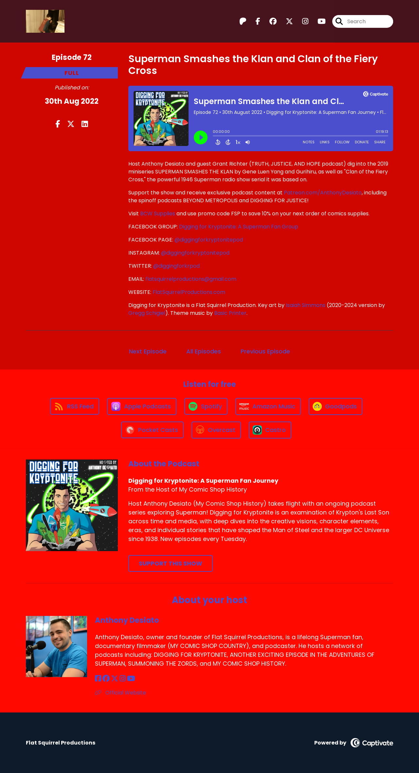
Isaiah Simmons (305, 305)
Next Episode (148, 351)
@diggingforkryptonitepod (208, 239)
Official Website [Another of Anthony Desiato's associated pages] (120, 692)
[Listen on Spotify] (206, 406)
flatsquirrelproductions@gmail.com (190, 279)
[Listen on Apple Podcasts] (141, 406)
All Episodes (203, 351)
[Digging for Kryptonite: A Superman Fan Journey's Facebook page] (254, 21)
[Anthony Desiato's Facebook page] (98, 679)
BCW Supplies (157, 213)
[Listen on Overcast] (216, 430)
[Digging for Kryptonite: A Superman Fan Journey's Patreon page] (242, 21)
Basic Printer (230, 313)
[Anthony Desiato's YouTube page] (131, 679)
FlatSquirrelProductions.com (189, 292)
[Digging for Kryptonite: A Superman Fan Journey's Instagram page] (301, 21)
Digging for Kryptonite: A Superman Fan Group (238, 226)
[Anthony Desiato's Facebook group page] (106, 679)
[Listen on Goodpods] (335, 406)
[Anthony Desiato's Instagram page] (122, 679)
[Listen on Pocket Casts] (152, 430)
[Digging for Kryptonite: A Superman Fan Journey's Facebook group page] (269, 21)
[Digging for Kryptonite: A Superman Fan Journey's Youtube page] (318, 21)
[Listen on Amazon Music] (268, 406)
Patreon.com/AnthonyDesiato (323, 192)
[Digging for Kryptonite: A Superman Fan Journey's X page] (285, 21)
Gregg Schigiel (146, 313)
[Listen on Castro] (270, 430)
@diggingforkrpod (176, 266)
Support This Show (170, 563)
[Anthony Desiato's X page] (114, 679)
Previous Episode (265, 351)
